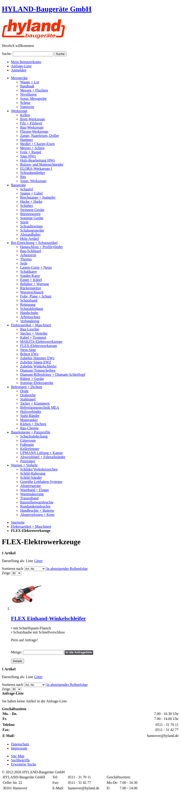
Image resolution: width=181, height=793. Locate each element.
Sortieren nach (12, 569)
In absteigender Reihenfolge (67, 569)
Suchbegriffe (20, 760)
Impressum (19, 748)
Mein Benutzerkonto (26, 62)
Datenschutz (20, 744)
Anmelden (18, 70)
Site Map (17, 756)
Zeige (6, 573)
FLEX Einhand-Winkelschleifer (48, 618)
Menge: (16, 652)
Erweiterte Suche (23, 764)
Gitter (38, 561)
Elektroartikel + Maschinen (31, 526)
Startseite (18, 522)
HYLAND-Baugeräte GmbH (47, 9)
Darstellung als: (13, 561)
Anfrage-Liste (21, 66)
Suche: (7, 54)
